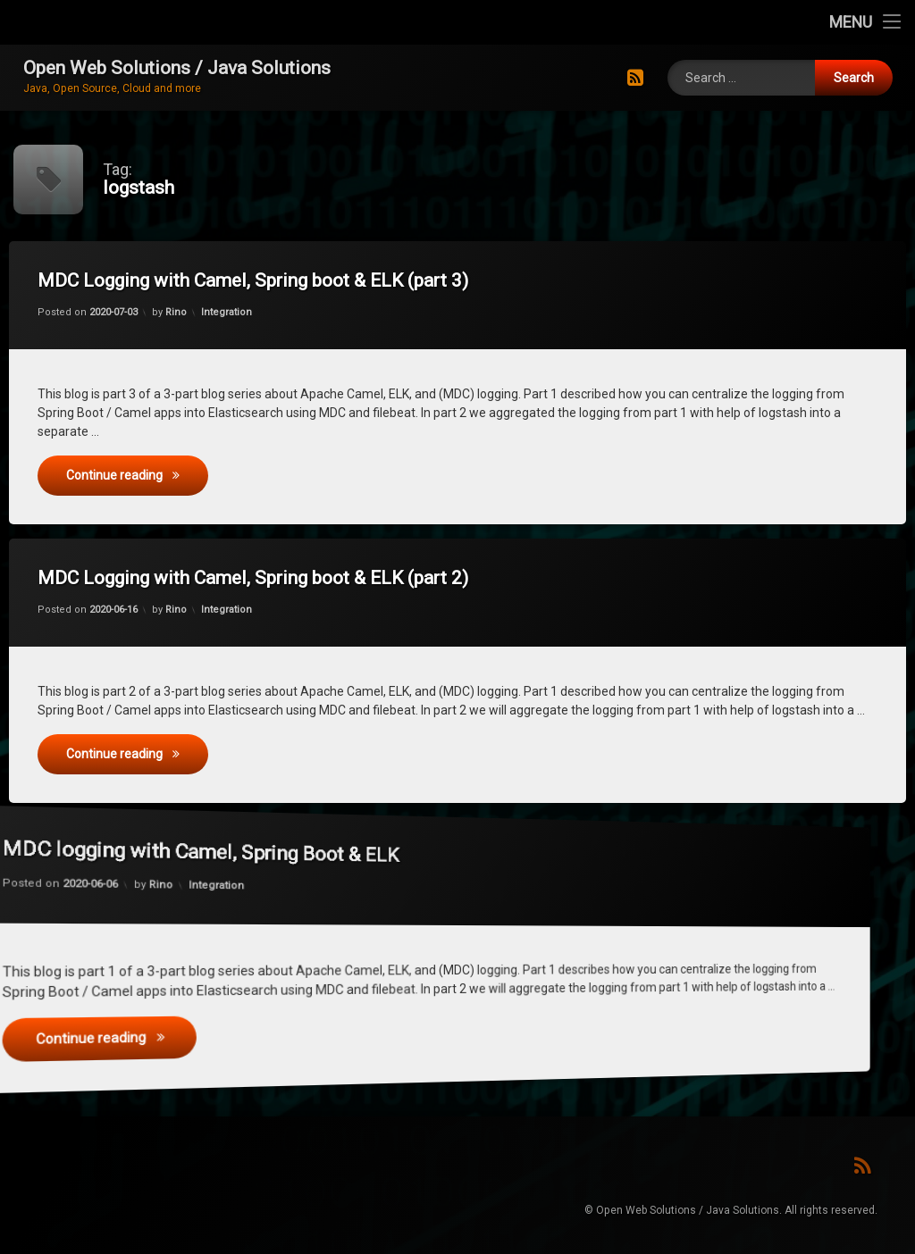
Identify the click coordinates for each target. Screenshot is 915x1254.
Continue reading (152, 471)
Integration (234, 315)
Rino (188, 316)
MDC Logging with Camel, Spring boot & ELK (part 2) (265, 580)
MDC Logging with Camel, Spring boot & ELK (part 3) (265, 283)
